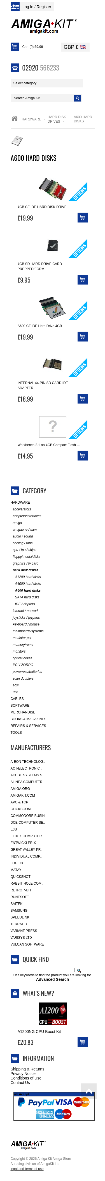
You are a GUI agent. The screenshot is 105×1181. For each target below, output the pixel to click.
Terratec (20, 924)
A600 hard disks (26, 590)
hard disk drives (25, 570)
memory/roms (22, 644)
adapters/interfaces (26, 516)
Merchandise (23, 712)
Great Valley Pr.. (27, 850)
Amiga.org (20, 789)
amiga (16, 523)
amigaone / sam (24, 529)
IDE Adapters (23, 604)
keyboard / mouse (25, 624)
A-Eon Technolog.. (28, 762)
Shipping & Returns (28, 1069)
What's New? (38, 992)
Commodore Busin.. (29, 816)
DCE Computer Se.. (28, 823)
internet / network (25, 611)
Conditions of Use (26, 1078)
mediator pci (21, 638)
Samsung (19, 911)
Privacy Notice (23, 1073)
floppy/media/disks (26, 556)
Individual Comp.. (26, 856)
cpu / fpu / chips (23, 550)
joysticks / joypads (25, 617)
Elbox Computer (26, 836)
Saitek (17, 904)
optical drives (21, 658)
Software (20, 706)
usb (14, 692)
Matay (16, 870)
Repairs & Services (28, 726)
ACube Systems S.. (27, 775)
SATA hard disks (25, 597)
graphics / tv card (24, 563)
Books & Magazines (28, 719)
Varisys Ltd (21, 938)
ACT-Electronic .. (27, 768)
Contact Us (20, 1082)
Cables (17, 699)
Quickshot (21, 877)
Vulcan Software (27, 944)
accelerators (21, 509)
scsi (15, 685)
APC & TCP (19, 802)
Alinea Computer (27, 782)
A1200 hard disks (26, 577)
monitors (18, 651)
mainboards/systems (27, 631)
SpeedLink (20, 917)
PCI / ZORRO (22, 665)
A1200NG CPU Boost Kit (39, 1031)
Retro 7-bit (21, 890)
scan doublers (22, 678)
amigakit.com (23, 795)
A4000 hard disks (26, 583)
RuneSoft (20, 897)
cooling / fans (22, 543)
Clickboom (21, 809)
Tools (16, 733)
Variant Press (24, 931)
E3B (14, 829)
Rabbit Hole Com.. (27, 883)
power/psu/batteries (26, 671)
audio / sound (22, 536)
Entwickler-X (23, 843)
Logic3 (17, 863)
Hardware (31, 119)
